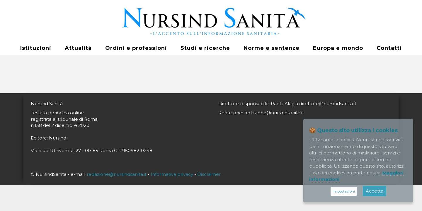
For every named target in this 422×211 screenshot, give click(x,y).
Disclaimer (209, 174)
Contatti (389, 48)
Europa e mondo (338, 48)
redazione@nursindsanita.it (117, 174)
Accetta (374, 191)
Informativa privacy (172, 174)
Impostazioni (344, 191)
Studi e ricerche (205, 48)
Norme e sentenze (272, 48)
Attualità (78, 48)
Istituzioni (35, 48)
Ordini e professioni (136, 48)
